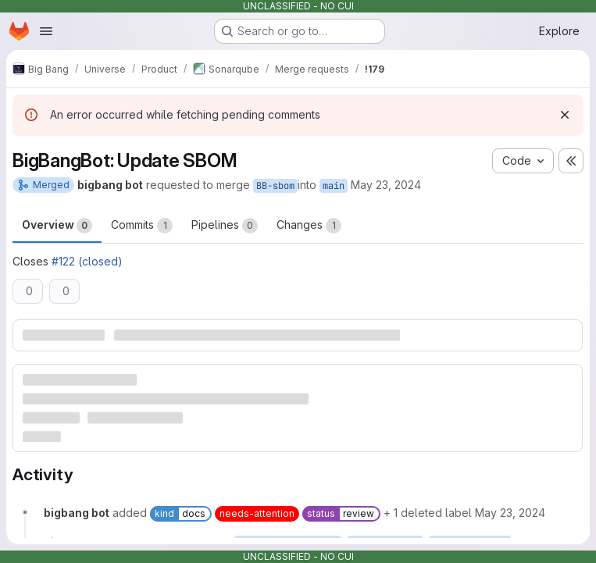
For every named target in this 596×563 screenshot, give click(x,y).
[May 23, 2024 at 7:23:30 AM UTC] (510, 512)
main (333, 186)
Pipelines (224, 225)
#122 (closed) (87, 261)
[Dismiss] (564, 114)
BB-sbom (275, 186)
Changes (309, 225)
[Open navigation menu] (46, 31)
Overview (57, 225)
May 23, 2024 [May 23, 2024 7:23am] (386, 184)
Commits (142, 225)
